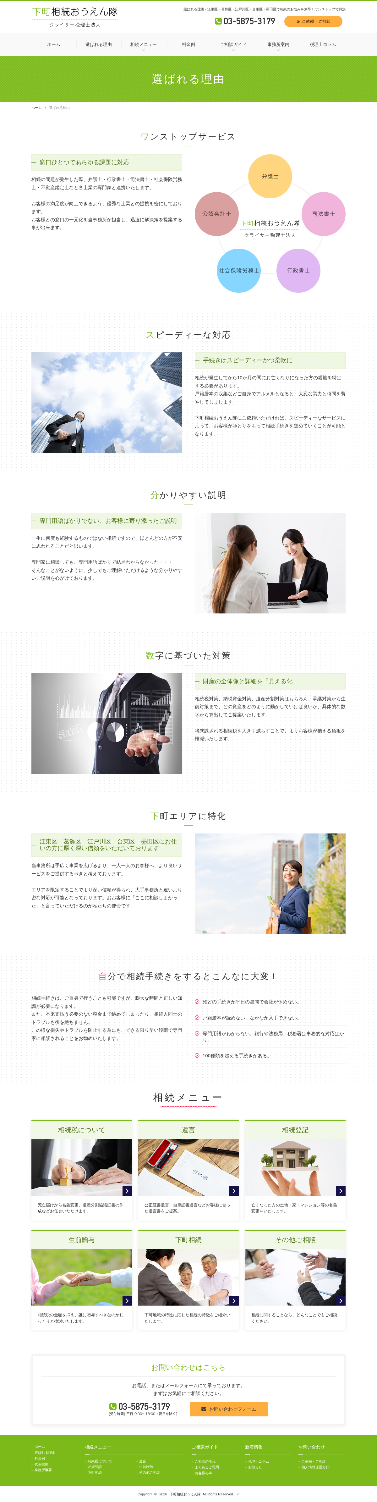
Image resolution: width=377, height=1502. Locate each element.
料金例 (188, 44)
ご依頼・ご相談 (314, 1461)
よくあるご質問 (207, 1467)
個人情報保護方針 (315, 1467)
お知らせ (255, 1467)
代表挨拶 (41, 1463)
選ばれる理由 (98, 44)
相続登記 (95, 1467)
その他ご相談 (149, 1472)
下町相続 (95, 1472)
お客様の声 (203, 1472)
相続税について (100, 1461)
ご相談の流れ (205, 1461)
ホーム (53, 44)
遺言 (142, 1461)
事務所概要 (43, 1468)
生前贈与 (146, 1467)
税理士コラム (323, 44)
